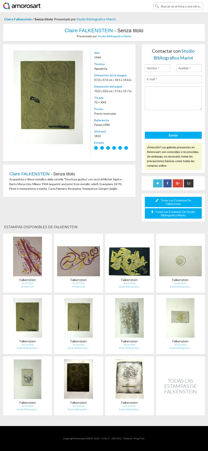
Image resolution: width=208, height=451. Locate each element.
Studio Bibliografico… (129, 286)
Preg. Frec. (139, 438)
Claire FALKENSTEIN (89, 30)
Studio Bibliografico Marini (96, 19)
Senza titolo (129, 283)
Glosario (127, 438)
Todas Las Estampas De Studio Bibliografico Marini (173, 213)
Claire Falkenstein (18, 19)
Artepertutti (27, 286)
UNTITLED (28, 283)
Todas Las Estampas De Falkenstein (173, 202)
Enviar (173, 135)
